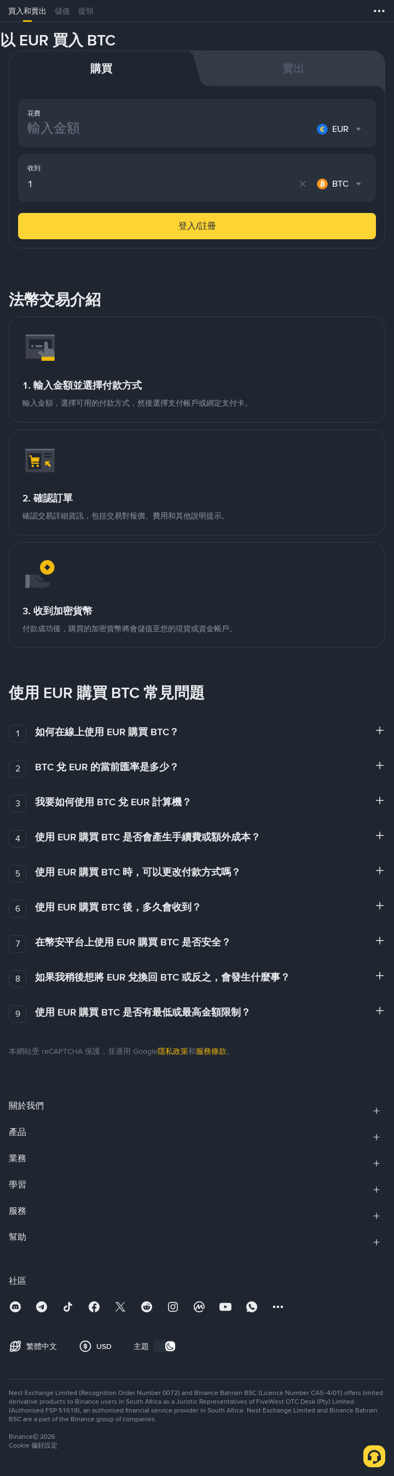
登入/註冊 (197, 226)
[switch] (164, 1346)
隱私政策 (173, 1051)
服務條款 (211, 1051)
